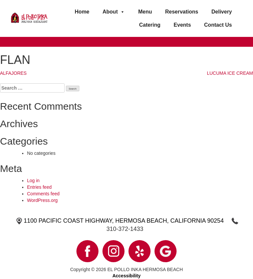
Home (82, 11)
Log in (33, 180)
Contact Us (218, 25)
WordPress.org (42, 200)
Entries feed (39, 187)
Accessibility (126, 275)
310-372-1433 (124, 229)
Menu (145, 11)
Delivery (221, 11)
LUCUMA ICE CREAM (230, 73)
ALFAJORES (13, 73)
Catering (149, 25)
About (113, 11)
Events (182, 25)
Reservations (181, 11)
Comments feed (43, 193)
